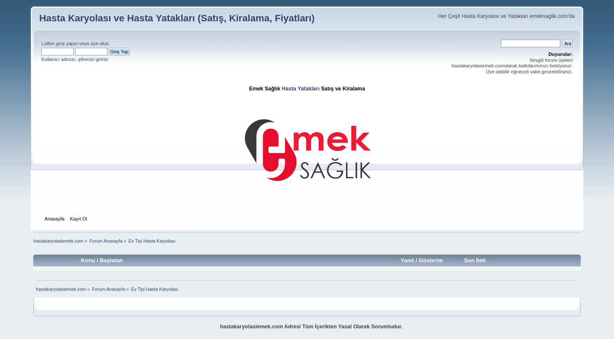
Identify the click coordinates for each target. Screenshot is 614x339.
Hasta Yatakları (301, 89)
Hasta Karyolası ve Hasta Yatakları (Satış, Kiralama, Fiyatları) (177, 18)
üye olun (99, 43)
